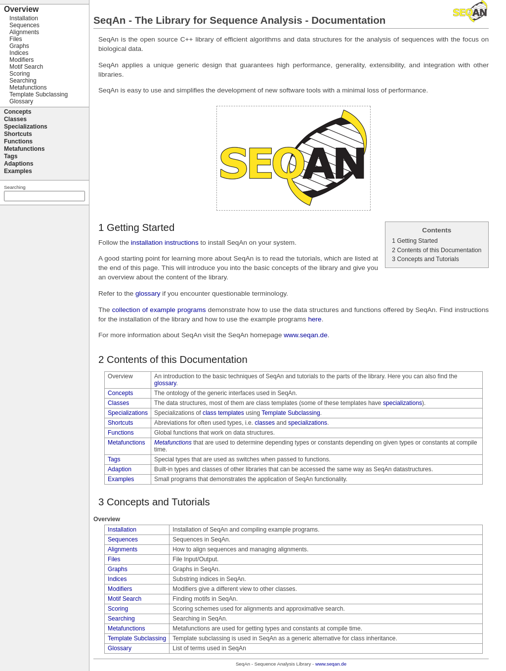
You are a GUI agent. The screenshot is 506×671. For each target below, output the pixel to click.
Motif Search (124, 598)
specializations (402, 403)
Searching (121, 618)
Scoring (118, 608)
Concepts (120, 393)
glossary (148, 293)
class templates (223, 412)
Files (114, 559)
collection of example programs (159, 309)
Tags (114, 459)
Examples (121, 479)
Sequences (123, 539)
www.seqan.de (306, 335)
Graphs (117, 569)
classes (265, 422)
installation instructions (165, 242)
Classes (118, 403)
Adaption (119, 469)
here (314, 319)
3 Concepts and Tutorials (425, 259)
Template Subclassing (290, 412)
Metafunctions (126, 442)
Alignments (122, 549)
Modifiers (120, 588)
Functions (121, 432)
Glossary (119, 648)
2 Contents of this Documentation (436, 250)
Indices (117, 579)
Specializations (128, 412)
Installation (122, 529)
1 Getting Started (415, 240)
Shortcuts (120, 422)
